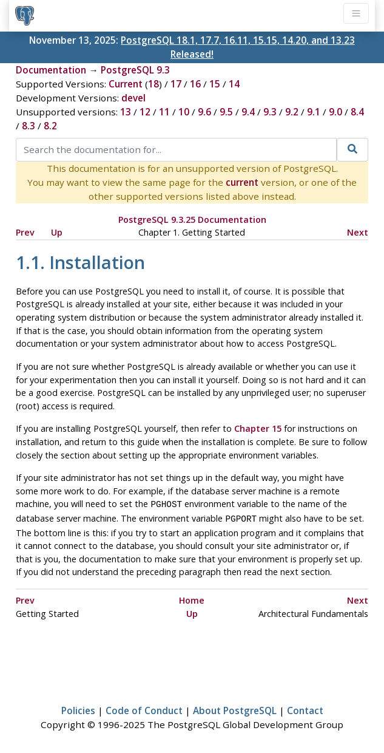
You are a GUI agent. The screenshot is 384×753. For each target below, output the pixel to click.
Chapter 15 (257, 428)
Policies (78, 708)
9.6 (204, 112)
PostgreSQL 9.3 (135, 70)
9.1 (313, 112)
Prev (25, 232)
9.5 (226, 112)
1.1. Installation (80, 262)
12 (145, 112)
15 (214, 84)
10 (183, 112)
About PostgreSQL (235, 708)
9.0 (335, 112)
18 (153, 84)
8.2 (50, 126)
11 (164, 112)
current (242, 182)
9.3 (270, 112)
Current (126, 84)
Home (191, 598)
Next (357, 232)
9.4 (248, 112)
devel (133, 98)
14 (234, 84)
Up (56, 232)
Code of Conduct (144, 708)
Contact (305, 708)
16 (195, 84)
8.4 (357, 112)
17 (175, 84)
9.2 (291, 112)
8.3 (28, 126)
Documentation (51, 70)
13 (125, 112)
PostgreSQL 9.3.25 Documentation (192, 219)
